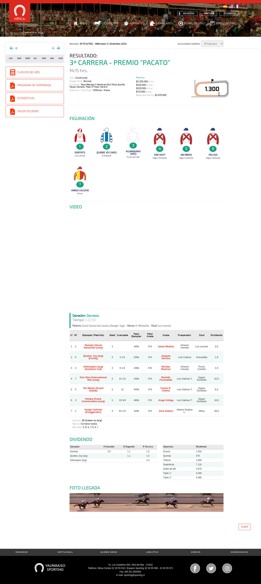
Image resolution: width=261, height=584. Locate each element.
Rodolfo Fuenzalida (166, 378)
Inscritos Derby (28, 111)
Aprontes (137, 23)
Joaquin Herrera (166, 357)
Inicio (83, 23)
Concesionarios (239, 552)
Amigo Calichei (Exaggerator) (93, 410)
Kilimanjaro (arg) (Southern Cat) (93, 367)
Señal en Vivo (194, 23)
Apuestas (188, 13)
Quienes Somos (108, 552)
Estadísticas (26, 98)
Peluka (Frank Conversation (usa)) (93, 400)
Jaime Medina (166, 346)
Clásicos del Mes (29, 72)
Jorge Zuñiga (166, 400)
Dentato (80, 152)
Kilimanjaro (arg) (133, 152)
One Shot (159, 154)
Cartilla (209, 13)
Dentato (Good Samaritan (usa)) (93, 346)
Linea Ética (152, 552)
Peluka (213, 154)
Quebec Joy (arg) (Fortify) (93, 357)
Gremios (195, 552)
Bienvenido (22, 552)
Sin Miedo (186, 154)
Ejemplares (164, 23)
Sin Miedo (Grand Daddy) (93, 389)
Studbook (229, 13)
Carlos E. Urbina (166, 389)
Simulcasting (226, 23)
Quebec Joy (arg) (106, 152)
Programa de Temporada (34, 85)
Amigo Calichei (80, 190)
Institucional (65, 552)
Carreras (111, 23)
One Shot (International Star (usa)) (93, 378)
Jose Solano (166, 410)
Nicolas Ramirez (166, 367)
